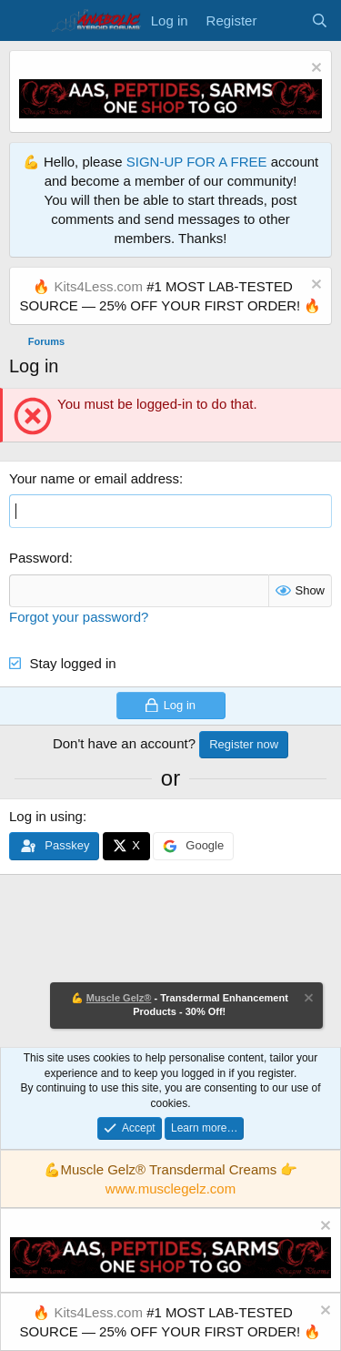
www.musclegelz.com (170, 1188)
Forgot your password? (78, 617)
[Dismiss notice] (314, 69)
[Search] (319, 20)
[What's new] (283, 20)
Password (39, 557)
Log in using (46, 816)
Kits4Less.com (98, 286)
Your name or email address (94, 478)
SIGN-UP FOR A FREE (196, 161)
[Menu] (25, 21)
